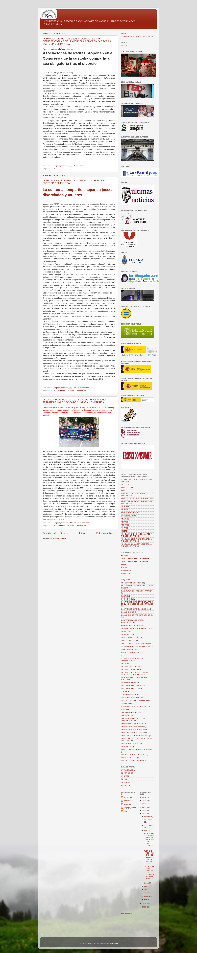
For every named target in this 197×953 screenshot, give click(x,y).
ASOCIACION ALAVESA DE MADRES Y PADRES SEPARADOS (136, 535)
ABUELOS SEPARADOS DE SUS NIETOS (137, 499)
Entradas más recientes (55, 533)
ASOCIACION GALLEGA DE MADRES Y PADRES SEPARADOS (136, 545)
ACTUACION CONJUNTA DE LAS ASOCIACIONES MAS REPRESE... (149, 840)
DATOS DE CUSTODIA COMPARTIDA (135, 628)
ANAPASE (125, 519)
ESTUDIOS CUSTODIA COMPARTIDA (136, 646)
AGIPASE (124, 528)
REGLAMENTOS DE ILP (130, 744)
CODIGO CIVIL (127, 599)
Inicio (82, 533)
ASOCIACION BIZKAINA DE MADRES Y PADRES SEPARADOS (136, 540)
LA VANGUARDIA (128, 770)
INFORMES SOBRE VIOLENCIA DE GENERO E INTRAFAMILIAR (135, 673)
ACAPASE (125, 555)
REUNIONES (126, 747)
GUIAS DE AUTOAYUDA (130, 652)
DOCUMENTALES (128, 640)
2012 (144, 814)
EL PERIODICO (127, 773)
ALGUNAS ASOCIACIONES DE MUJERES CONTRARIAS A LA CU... (149, 857)
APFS (123, 491)
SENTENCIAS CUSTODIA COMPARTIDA (137, 750)
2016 (144, 800)
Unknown (127, 804)
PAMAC (124, 564)
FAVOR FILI (125, 507)
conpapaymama (130, 808)
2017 (144, 797)
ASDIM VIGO (126, 573)
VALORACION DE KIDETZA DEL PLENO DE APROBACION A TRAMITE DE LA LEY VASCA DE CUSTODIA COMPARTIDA (74, 401)
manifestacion (126, 703)
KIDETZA (124, 531)
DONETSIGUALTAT (128, 516)
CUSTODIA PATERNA (129, 513)
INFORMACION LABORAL (131, 666)
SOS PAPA (125, 510)
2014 (144, 807)
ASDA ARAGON (127, 570)
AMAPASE (125, 525)
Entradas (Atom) (59, 538)
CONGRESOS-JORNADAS (131, 625)
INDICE (124, 46)
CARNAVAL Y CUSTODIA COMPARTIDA (136, 591)
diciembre (148, 817)
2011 (144, 903)
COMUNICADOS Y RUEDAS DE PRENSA (137, 615)
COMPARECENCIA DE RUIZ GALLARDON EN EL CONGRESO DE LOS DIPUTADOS (137, 603)
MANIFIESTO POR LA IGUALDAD (134, 706)
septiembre (148, 825)
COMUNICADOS (127, 612)
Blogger (115, 943)
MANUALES (125, 709)
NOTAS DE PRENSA (129, 712)
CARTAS (124, 596)
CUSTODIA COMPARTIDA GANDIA (134, 561)
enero (146, 899)
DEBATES (125, 631)
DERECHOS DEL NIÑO (130, 637)
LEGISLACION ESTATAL (130, 697)
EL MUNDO (125, 782)
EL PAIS (124, 779)
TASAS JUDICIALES (129, 758)
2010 (144, 907)
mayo (146, 886)
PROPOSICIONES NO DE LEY (133, 733)
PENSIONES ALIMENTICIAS (132, 723)
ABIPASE (124, 522)
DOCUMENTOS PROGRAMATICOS (135, 643)
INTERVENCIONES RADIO (131, 685)
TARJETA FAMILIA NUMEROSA (133, 755)
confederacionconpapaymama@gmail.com (137, 36)
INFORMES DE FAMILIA (130, 669)
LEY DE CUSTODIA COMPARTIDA (134, 700)
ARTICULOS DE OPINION (131, 583)
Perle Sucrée (128, 801)
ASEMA (124, 567)
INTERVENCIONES (128, 682)
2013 (144, 810)
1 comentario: (79, 166)
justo (125, 811)
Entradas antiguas (105, 533)
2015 (144, 804)
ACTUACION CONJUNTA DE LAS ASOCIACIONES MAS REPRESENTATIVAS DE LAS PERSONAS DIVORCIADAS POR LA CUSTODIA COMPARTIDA (77, 41)
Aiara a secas (129, 797)
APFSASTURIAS (127, 488)
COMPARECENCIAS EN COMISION (135, 609)
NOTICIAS (55, 169)
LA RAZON (125, 776)
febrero (147, 896)
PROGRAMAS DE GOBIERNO (133, 727)
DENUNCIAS (126, 634)
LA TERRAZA (126, 485)
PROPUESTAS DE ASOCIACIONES (135, 736)
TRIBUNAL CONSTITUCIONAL (133, 761)
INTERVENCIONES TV (130, 688)
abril (146, 889)
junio (146, 883)
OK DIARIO (125, 785)
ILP (122, 655)
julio (146, 830)
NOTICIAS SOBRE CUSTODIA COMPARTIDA (68, 390)
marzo (147, 893)
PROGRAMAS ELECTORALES (133, 730)
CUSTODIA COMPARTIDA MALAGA (135, 558)
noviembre (148, 820)
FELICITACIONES (128, 649)
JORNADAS (125, 691)
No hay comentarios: (82, 388)
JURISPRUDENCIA (128, 694)
